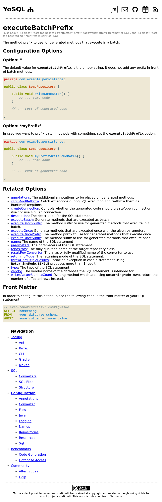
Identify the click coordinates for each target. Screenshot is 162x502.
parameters (20, 245)
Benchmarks (21, 449)
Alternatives (28, 471)
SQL (14, 371)
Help (22, 477)
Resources (27, 438)
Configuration (23, 393)
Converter (27, 404)
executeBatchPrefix (38, 28)
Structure (26, 387)
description (20, 216)
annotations (20, 197)
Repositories (28, 432)
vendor (16, 271)
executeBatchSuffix (26, 223)
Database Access (32, 460)
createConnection (25, 208)
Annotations (28, 399)
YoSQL (14, 9)
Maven (24, 365)
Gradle (24, 359)
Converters (27, 376)
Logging (25, 421)
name (15, 242)
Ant (21, 343)
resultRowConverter (26, 252)
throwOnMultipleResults (30, 260)
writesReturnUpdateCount (31, 275)
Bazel (23, 348)
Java (22, 415)
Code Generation (32, 454)
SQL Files (26, 382)
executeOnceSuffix (26, 238)
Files (22, 410)
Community (20, 466)
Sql (21, 443)
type (14, 267)
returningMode (22, 256)
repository (19, 249)
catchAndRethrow (25, 201)
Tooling (16, 337)
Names (24, 426)
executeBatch (22, 220)
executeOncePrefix (26, 234)
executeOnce (21, 231)
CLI (21, 354)
